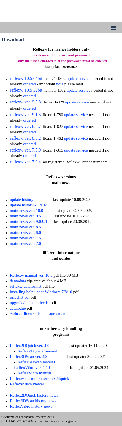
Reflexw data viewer (27, 384)
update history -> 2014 (28, 205)
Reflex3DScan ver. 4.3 (28, 356)
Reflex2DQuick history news (34, 395)
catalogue (18, 308)
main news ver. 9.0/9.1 (28, 221)
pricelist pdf (20, 297)
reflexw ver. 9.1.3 (25, 114)
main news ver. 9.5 (25, 216)
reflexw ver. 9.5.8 (25, 102)
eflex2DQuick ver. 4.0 (31, 345)
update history (21, 199)
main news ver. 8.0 (25, 232)
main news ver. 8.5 (25, 227)
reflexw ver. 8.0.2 (25, 138)
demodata (18, 281)
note (59, 84)
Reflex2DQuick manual (37, 351)
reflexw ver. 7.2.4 (25, 161)
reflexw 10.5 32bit (26, 90)
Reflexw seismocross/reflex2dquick (39, 378)
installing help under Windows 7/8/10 (41, 292)
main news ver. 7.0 (25, 243)
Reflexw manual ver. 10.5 (31, 275)
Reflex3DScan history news (33, 401)
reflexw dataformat (26, 286)
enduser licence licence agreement (38, 314)
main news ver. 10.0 (26, 210)
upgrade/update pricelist (30, 303)
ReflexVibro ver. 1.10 (32, 367)
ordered (29, 84)
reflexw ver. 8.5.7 (25, 126)
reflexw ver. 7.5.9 (25, 150)
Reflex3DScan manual (36, 362)
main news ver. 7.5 (25, 238)
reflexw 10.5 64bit (26, 78)
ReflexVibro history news (31, 406)
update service (78, 78)
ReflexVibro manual (34, 373)
